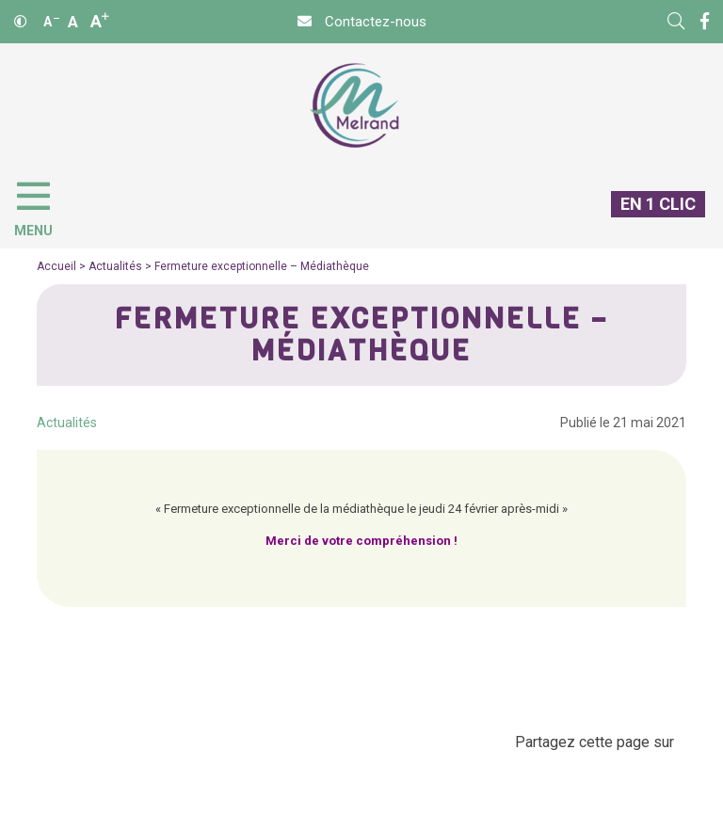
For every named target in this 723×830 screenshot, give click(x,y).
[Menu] (43, 205)
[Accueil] (354, 105)
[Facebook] (704, 21)
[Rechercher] (675, 21)
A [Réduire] (51, 21)
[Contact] (361, 21)
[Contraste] (20, 21)
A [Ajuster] (73, 21)
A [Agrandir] (99, 21)
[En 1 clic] (650, 219)
